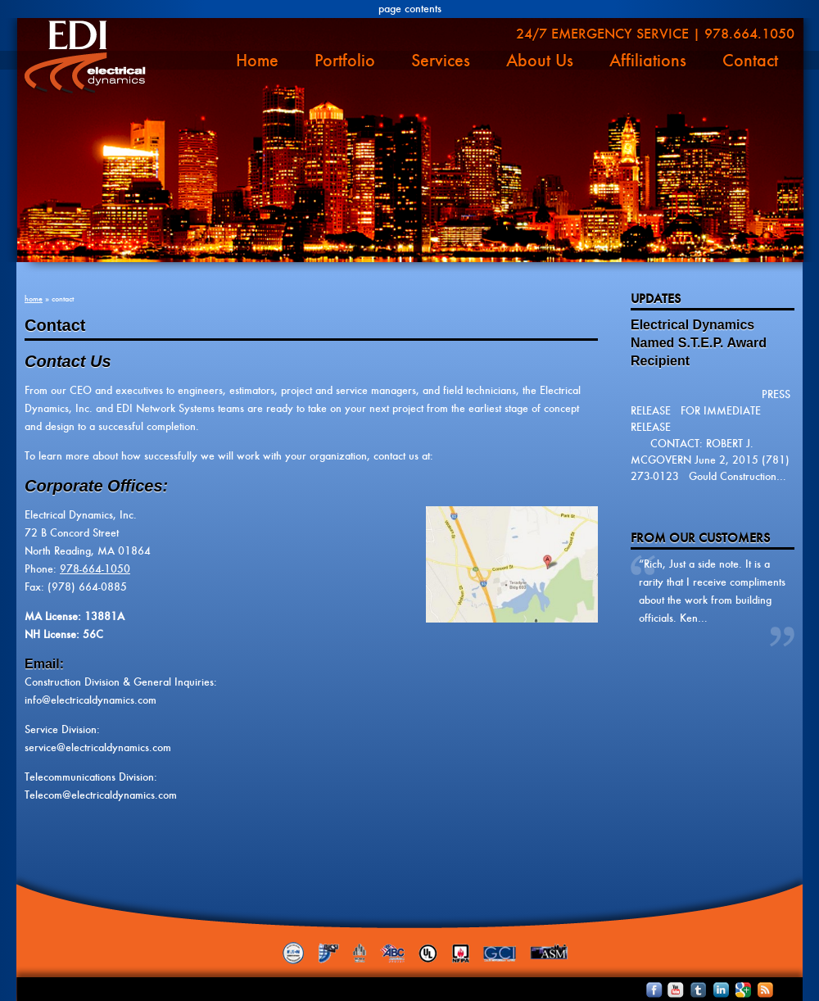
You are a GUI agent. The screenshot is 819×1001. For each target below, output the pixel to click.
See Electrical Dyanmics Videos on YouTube (668, 989)
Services (440, 61)
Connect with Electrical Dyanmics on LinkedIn (711, 989)
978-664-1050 (95, 569)
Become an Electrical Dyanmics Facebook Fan (647, 989)
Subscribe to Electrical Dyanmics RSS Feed (753, 989)
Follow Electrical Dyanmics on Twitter (690, 989)
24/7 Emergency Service (602, 33)
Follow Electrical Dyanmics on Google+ (732, 989)
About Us (539, 61)
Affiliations (647, 61)
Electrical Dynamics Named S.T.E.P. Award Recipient (699, 343)
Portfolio (344, 61)
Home (257, 61)
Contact (750, 61)
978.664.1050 (749, 33)
